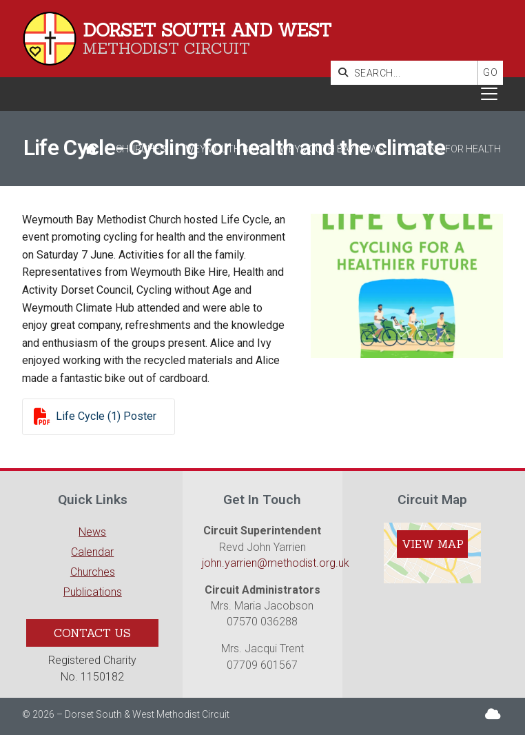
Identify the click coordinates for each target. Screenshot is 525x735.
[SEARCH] (407, 73)
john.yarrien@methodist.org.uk (275, 563)
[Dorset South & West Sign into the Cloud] (493, 714)
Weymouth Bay (222, 148)
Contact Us (92, 633)
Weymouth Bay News (332, 148)
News (92, 531)
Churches (141, 148)
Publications (92, 591)
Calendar (92, 551)
